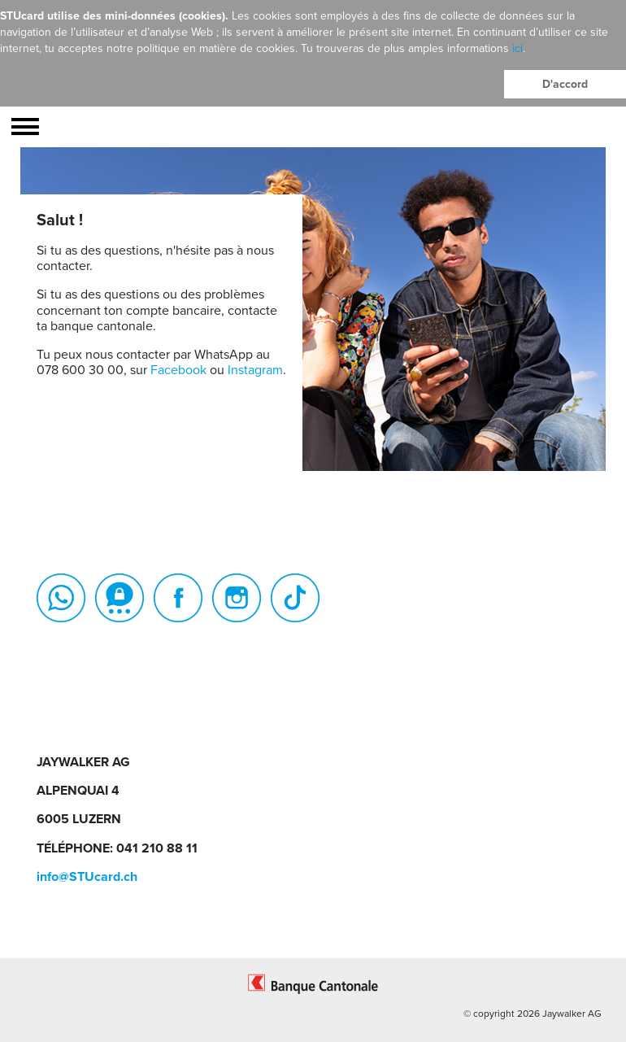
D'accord (565, 84)
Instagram (255, 370)
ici (517, 48)
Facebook (178, 370)
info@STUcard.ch (87, 877)
